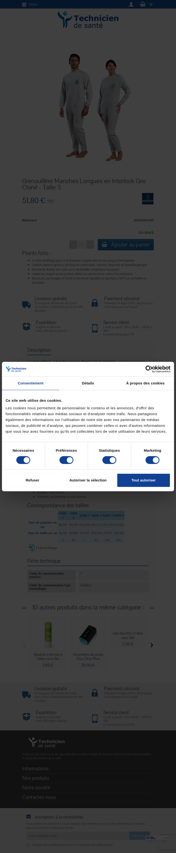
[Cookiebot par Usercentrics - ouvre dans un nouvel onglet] (149, 369)
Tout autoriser (143, 480)
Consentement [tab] (30, 383)
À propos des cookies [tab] (145, 383)
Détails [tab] (88, 383)
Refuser (32, 480)
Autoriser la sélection (88, 480)
